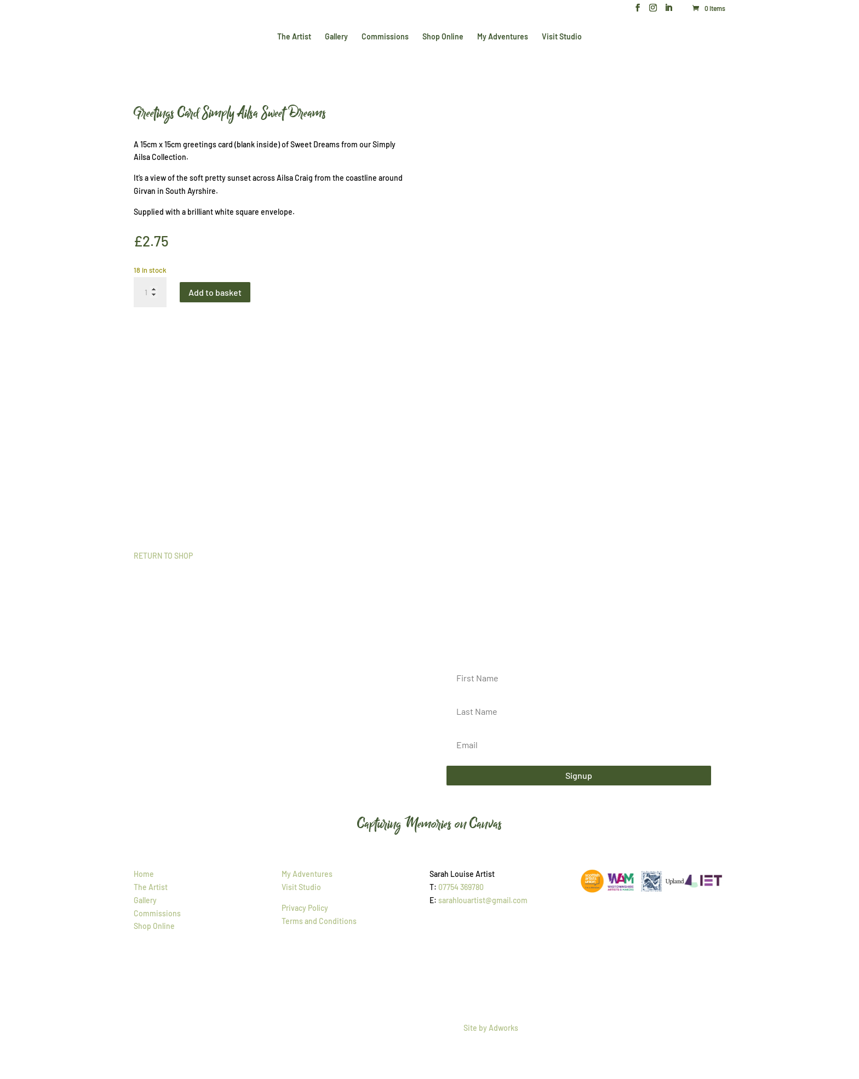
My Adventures (502, 37)
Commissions (385, 37)
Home (144, 874)
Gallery (336, 37)
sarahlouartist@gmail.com (483, 900)
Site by (490, 1027)
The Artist (294, 37)
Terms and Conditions (319, 921)
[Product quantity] (150, 292)
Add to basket (215, 292)
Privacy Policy (305, 907)
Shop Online (442, 37)
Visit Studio (562, 37)
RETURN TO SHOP (163, 555)
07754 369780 (461, 887)
